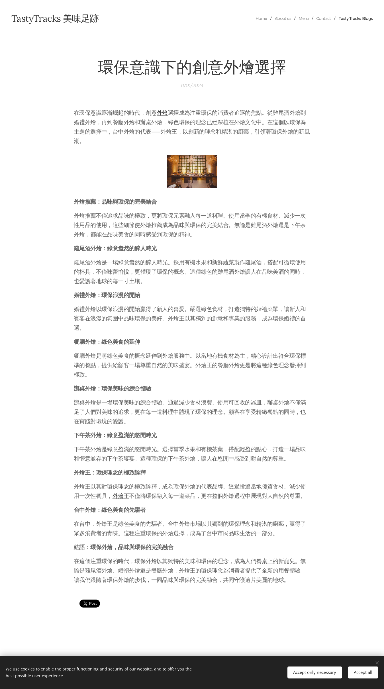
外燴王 (121, 496)
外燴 (162, 112)
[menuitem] (257, 18)
